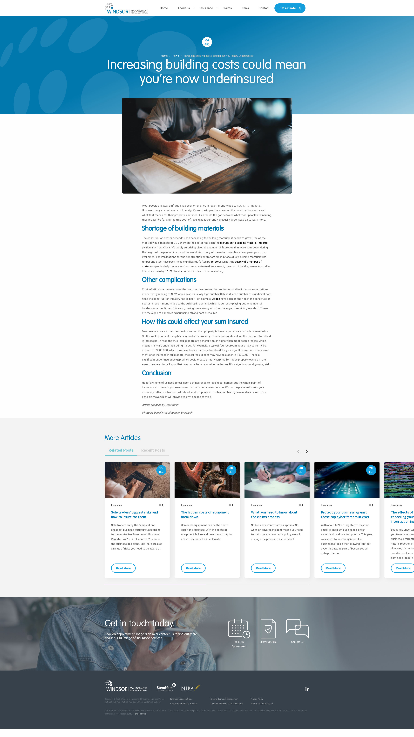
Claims (227, 8)
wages (215, 298)
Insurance (206, 8)
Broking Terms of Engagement (224, 699)
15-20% (215, 261)
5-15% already (173, 271)
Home (164, 8)
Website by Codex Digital (262, 703)
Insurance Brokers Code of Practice (226, 703)
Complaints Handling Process (183, 703)
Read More (123, 568)
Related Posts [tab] (121, 450)
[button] (307, 451)
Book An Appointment (239, 633)
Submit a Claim (268, 631)
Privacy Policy (257, 699)
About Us (184, 8)
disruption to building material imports (243, 242)
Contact (264, 8)
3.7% (173, 294)
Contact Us (297, 631)
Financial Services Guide (181, 699)
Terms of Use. (140, 714)
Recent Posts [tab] (153, 450)
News (245, 8)
